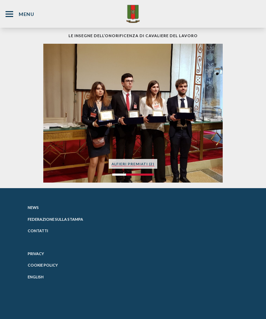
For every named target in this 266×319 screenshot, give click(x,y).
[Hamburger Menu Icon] (9, 14)
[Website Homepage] (133, 14)
